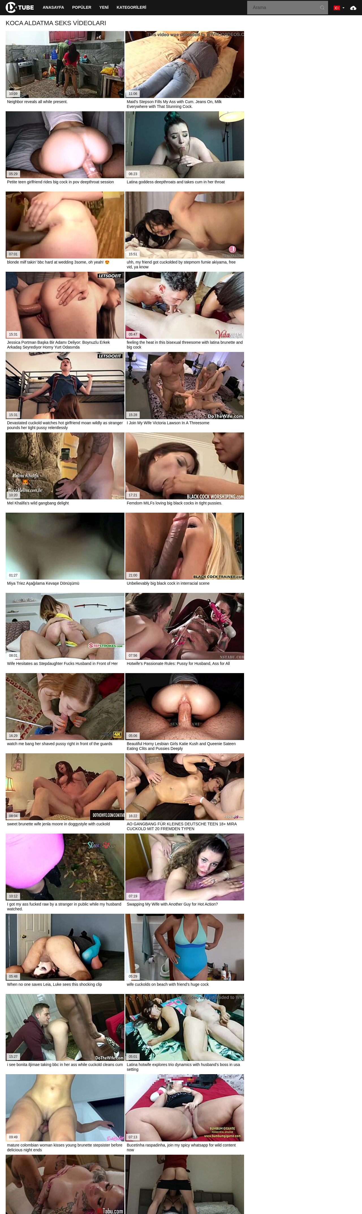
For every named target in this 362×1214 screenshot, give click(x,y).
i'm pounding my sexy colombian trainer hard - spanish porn (62, 1051)
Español (294, 1167)
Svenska (70, 1173)
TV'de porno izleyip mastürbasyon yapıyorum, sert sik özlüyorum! (67, 986)
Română (340, 1167)
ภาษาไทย (121, 1167)
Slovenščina (46, 1167)
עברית (310, 1167)
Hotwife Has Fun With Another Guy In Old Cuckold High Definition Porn (72, 1025)
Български (275, 1173)
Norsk (105, 1167)
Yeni (104, 7)
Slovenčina (70, 1167)
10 (244, 685)
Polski (324, 1167)
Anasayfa (53, 7)
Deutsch (122, 1173)
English (105, 1173)
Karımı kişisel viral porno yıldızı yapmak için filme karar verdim (64, 999)
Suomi (168, 1167)
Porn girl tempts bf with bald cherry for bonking (51, 1012)
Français (185, 1167)
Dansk (293, 1173)
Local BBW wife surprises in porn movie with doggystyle (59, 973)
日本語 (154, 1167)
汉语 (137, 1173)
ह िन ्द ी (215, 1173)
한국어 (139, 1167)
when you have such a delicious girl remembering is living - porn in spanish (75, 1038)
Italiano (256, 1173)
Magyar (196, 1173)
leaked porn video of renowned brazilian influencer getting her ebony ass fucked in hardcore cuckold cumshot (105, 960)
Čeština (221, 1167)
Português (238, 1173)
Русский (88, 1173)
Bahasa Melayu (173, 1173)
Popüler (81, 7)
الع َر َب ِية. (275, 1167)
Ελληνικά (204, 1167)
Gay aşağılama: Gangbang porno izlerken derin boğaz (57, 947)
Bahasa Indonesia (247, 1167)
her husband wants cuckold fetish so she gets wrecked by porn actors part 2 (76, 934)
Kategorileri (131, 7)
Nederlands (22, 1167)
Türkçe (150, 1173)
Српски (89, 1167)
